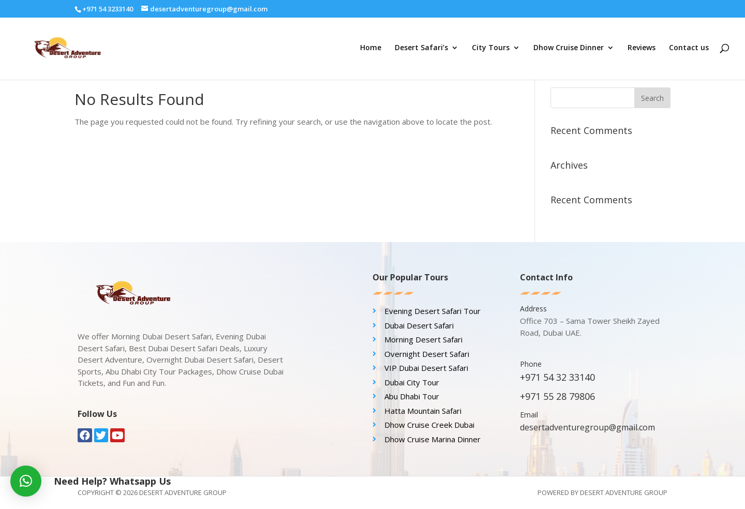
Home (370, 48)
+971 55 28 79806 (557, 396)
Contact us (689, 48)
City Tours (491, 48)
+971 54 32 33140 (557, 377)
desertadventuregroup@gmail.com (587, 427)
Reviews (641, 48)
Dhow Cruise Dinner (568, 48)
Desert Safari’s (421, 48)
